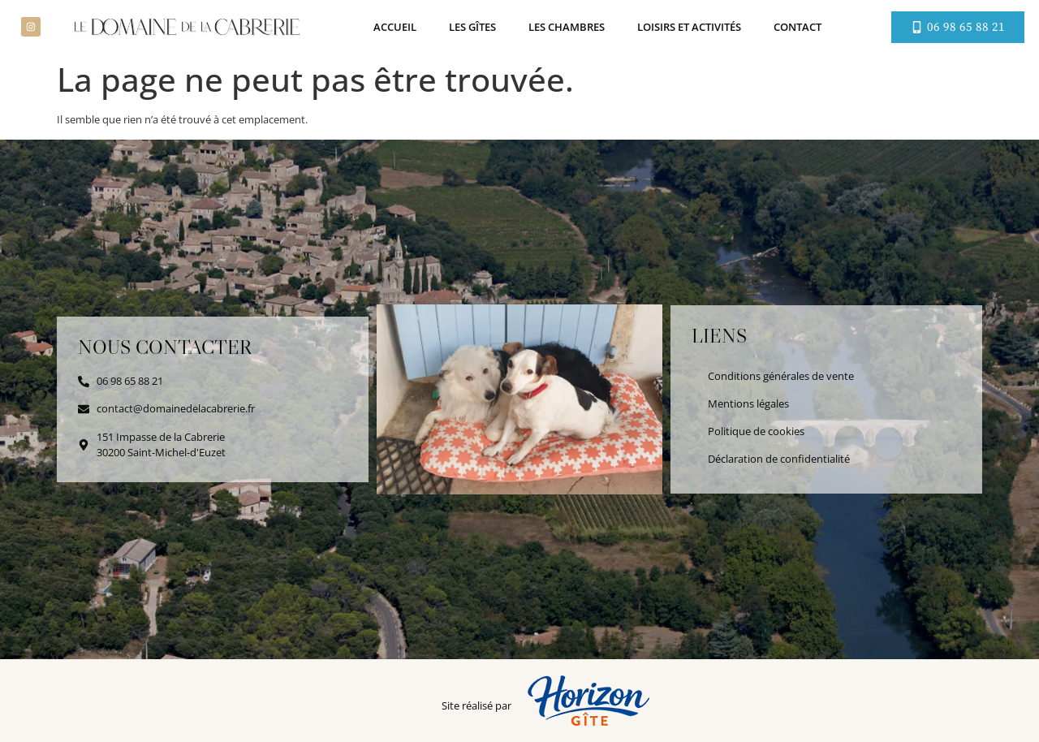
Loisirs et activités (689, 26)
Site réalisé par (476, 705)
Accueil (394, 26)
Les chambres (566, 26)
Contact (797, 26)
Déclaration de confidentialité (779, 458)
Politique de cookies (756, 431)
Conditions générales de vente (781, 376)
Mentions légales (748, 403)
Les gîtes (472, 26)
